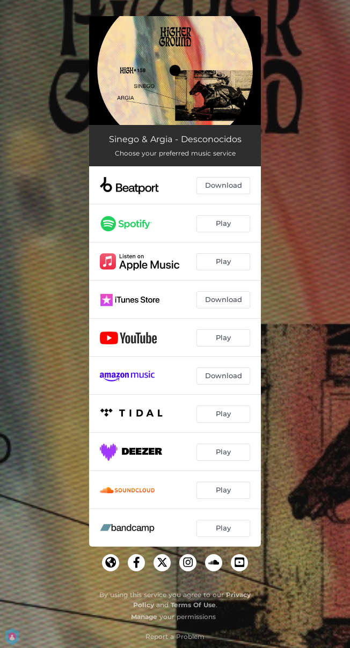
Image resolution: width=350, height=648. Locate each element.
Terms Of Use (193, 605)
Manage (144, 617)
